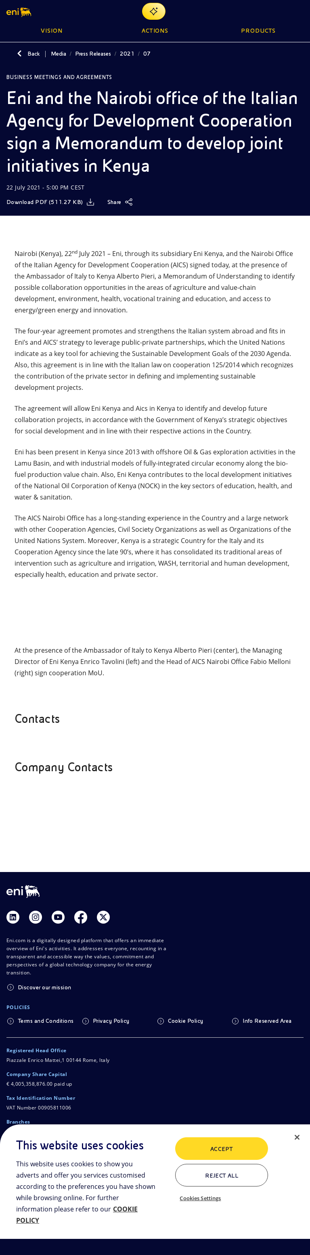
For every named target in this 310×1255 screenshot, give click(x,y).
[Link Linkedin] (12, 917)
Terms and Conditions (46, 1021)
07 (147, 53)
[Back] (19, 53)
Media (58, 53)
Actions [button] (155, 30)
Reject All (222, 1175)
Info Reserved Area (267, 1021)
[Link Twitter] (103, 917)
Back (33, 53)
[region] (155, 1189)
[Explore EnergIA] (153, 11)
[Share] (120, 202)
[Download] (50, 202)
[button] (19, 11)
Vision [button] (52, 30)
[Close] (297, 1137)
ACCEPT (221, 1149)
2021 (127, 53)
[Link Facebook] (80, 917)
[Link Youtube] (58, 917)
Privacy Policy (111, 1021)
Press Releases (93, 53)
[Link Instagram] (35, 917)
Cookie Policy (185, 1021)
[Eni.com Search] (279, 11)
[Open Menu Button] (299, 11)
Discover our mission (44, 987)
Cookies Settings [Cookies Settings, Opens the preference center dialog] (200, 1198)
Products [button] (258, 30)
